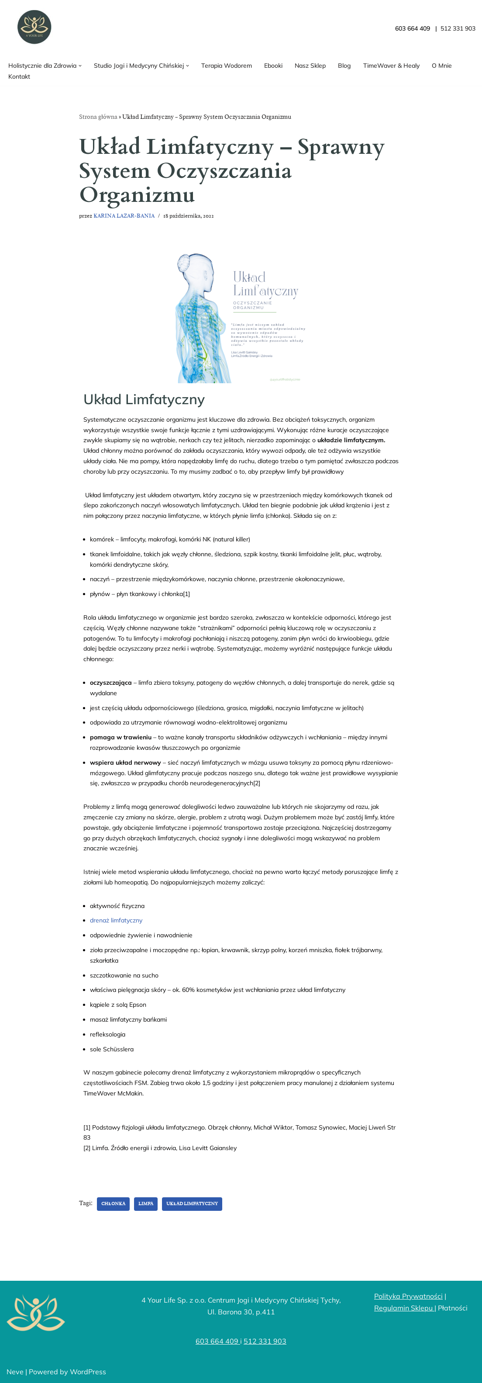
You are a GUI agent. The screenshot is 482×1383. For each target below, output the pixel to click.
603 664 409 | (418, 28)
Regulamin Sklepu (404, 1307)
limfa (145, 1203)
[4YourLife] (33, 28)
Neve (15, 1371)
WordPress (88, 1371)
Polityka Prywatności (408, 1296)
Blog (344, 65)
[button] (80, 65)
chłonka (113, 1203)
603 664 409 (218, 1341)
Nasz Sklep (310, 65)
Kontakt (19, 76)
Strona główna (98, 117)
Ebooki (273, 65)
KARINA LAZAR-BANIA (124, 215)
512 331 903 (265, 1341)
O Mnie (442, 65)
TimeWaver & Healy (391, 65)
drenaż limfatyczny (116, 920)
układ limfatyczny (192, 1203)
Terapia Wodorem (226, 65)
